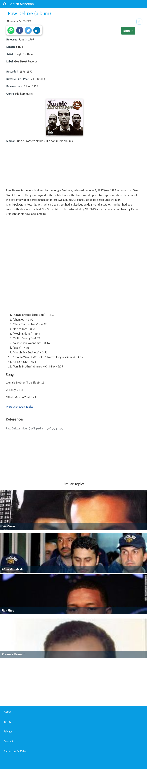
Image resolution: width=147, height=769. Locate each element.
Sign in (128, 30)
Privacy (8, 731)
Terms (7, 721)
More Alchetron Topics (19, 406)
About (7, 711)
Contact (8, 741)
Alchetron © (15, 751)
